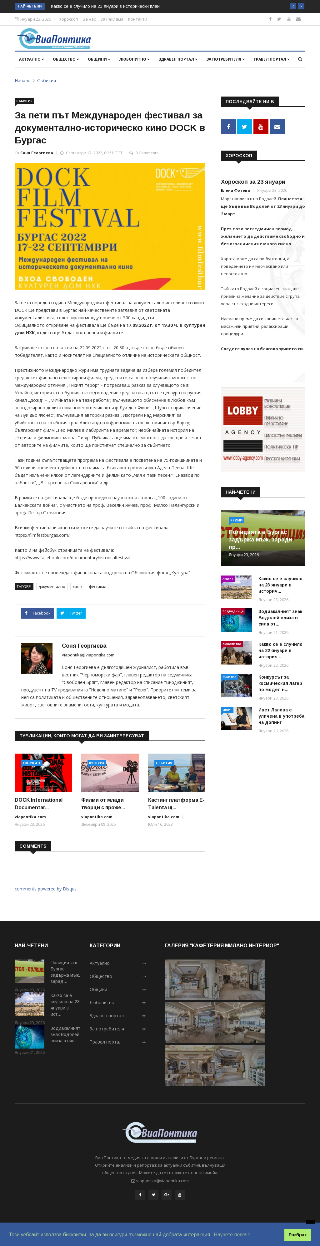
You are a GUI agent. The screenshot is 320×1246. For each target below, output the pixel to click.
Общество (66, 59)
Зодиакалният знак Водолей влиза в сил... (65, 1034)
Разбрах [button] (298, 1234)
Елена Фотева (235, 189)
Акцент (227, 577)
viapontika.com (30, 817)
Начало (23, 80)
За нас (89, 19)
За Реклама (111, 19)
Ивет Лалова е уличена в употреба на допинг (281, 715)
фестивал (97, 586)
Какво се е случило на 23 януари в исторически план (105, 6)
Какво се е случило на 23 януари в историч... (280, 583)
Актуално (31, 59)
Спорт (227, 708)
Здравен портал (178, 59)
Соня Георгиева (36, 153)
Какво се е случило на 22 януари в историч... (280, 649)
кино (77, 586)
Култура (96, 763)
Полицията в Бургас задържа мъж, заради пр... (260, 538)
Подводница (233, 610)
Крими (236, 519)
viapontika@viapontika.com (88, 655)
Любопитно (134, 59)
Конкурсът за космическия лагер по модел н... (280, 682)
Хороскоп (68, 19)
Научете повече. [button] (233, 1234)
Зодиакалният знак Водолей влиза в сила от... (280, 616)
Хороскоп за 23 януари (253, 181)
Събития (46, 80)
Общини (99, 59)
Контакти (137, 19)
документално (51, 586)
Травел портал (271, 59)
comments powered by (46, 889)
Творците (31, 763)
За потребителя (225, 59)
